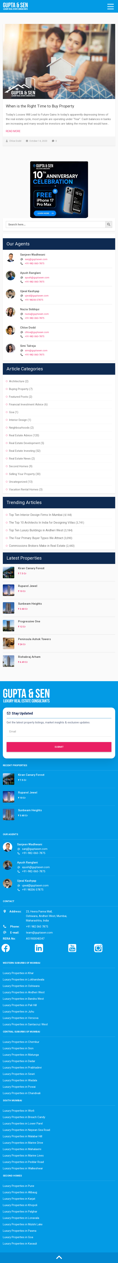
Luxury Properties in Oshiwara (21, 986)
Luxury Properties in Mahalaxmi (22, 1149)
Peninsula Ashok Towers (34, 639)
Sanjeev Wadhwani (32, 254)
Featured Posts (18, 396)
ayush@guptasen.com (37, 277)
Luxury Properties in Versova (20, 1018)
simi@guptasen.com (36, 350)
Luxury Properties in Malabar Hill (22, 1136)
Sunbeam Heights (30, 603)
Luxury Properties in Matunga (21, 1054)
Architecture (16, 381)
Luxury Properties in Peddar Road (23, 1162)
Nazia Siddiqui (29, 309)
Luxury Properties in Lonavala (21, 1218)
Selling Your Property (22, 474)
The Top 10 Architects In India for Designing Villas (42, 522)
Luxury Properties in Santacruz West (25, 1024)
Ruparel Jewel (27, 586)
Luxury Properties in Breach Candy (24, 1117)
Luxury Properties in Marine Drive (23, 1142)
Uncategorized (18, 481)
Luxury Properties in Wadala (20, 1080)
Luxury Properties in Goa (18, 1237)
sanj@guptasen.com (36, 259)
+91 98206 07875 (34, 299)
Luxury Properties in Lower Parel (23, 1123)
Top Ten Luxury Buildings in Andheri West (36, 530)
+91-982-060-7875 (34, 263)
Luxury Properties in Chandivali (21, 1093)
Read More (13, 131)
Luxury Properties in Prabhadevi (22, 1067)
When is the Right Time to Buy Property (40, 106)
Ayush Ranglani (30, 273)
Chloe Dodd (28, 327)
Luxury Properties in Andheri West (24, 992)
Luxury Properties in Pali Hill (20, 1005)
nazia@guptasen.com (37, 313)
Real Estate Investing (22, 451)
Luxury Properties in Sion (18, 1048)
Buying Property (18, 389)
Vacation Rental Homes (23, 489)
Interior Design (18, 420)
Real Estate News (20, 458)
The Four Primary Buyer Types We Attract (36, 538)
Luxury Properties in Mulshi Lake (23, 1224)
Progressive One (29, 621)
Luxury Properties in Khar (18, 973)
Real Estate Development (24, 443)
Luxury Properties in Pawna (19, 1230)
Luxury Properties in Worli (18, 1110)
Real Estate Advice (20, 435)
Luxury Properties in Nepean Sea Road (26, 1130)
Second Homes (18, 466)
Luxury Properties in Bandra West (23, 998)
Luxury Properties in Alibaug (20, 1192)
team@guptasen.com (39, 932)
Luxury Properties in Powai (19, 1086)
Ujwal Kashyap (29, 291)
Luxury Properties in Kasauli (20, 1243)
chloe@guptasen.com (37, 332)
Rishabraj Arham (29, 657)
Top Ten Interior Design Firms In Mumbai (35, 515)
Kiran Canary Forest (31, 568)
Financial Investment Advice (26, 404)
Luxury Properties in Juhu (18, 1011)
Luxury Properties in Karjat (19, 1198)
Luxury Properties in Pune (18, 1186)
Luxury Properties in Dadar (19, 1061)
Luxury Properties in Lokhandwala (23, 979)
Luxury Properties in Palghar (20, 1211)
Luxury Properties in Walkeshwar (23, 1168)
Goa (11, 412)
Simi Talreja (28, 346)
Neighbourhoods (19, 427)
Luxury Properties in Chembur (21, 1042)
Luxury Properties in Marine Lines (23, 1155)
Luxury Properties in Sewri (19, 1074)
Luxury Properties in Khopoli (20, 1205)
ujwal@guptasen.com (37, 295)
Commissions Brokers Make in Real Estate (37, 546)
